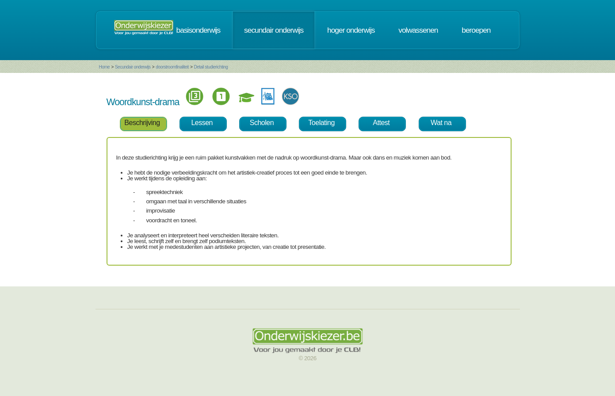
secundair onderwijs (273, 30)
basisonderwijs (198, 30)
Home (104, 67)
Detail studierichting (211, 67)
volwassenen (418, 30)
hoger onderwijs (350, 30)
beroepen (476, 30)
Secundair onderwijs (133, 67)
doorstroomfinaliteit (172, 67)
